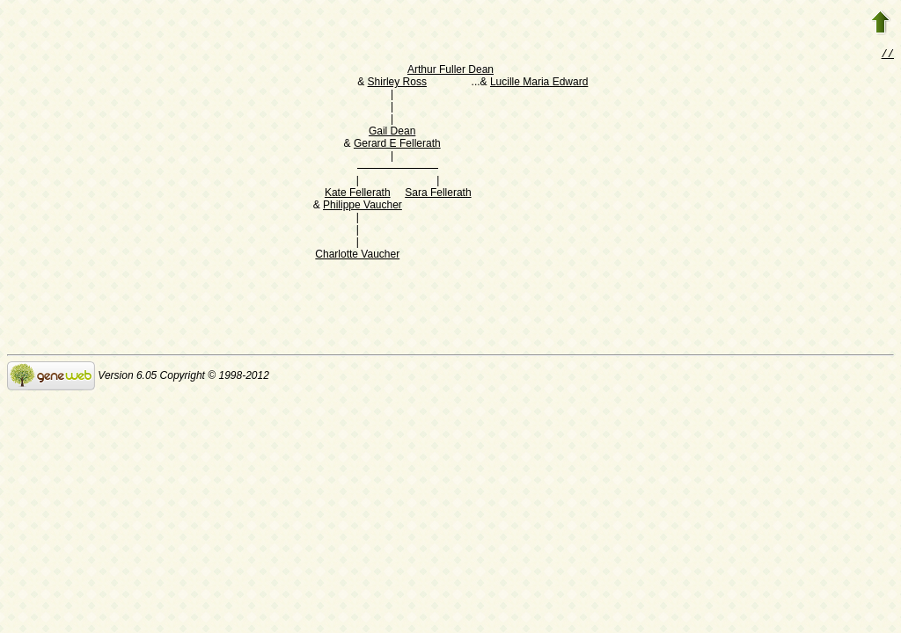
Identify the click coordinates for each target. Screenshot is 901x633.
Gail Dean (392, 133)
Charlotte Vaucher (357, 256)
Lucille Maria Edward (539, 83)
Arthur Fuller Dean (450, 71)
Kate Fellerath (358, 194)
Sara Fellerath (438, 194)
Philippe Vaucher (362, 206)
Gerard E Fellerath (397, 145)
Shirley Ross (397, 83)
